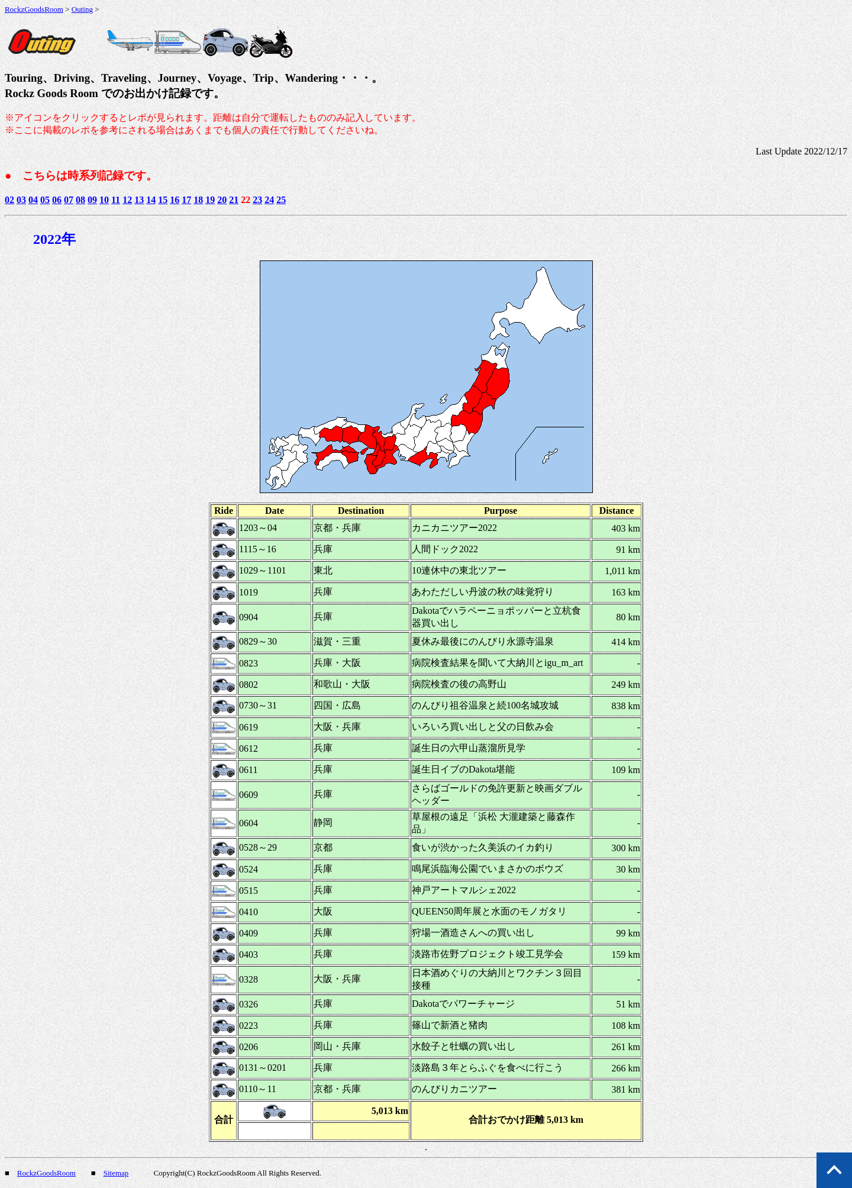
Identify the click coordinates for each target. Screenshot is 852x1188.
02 (9, 200)
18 (198, 200)
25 (281, 200)
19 (210, 200)
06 (57, 200)
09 (92, 200)
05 (45, 200)
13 (139, 200)
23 (257, 200)
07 (68, 200)
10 (104, 200)
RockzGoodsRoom (34, 9)
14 (151, 200)
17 (186, 200)
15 (162, 200)
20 (222, 200)
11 (115, 200)
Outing (82, 9)
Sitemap (116, 1172)
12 (127, 200)
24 (269, 200)
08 (80, 200)
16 (174, 200)
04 (33, 200)
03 (21, 200)
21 (233, 200)
